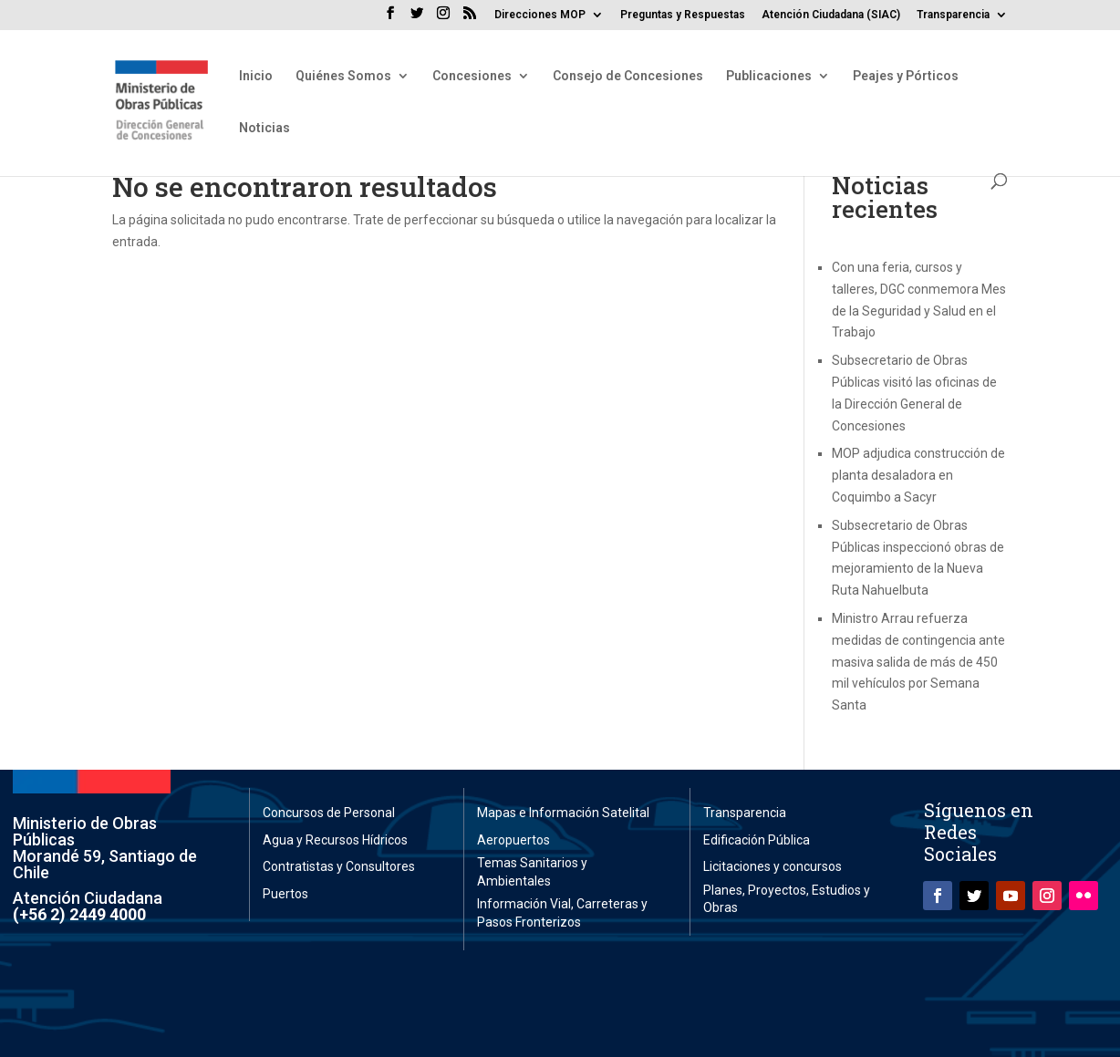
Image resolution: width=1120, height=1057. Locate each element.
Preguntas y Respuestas (682, 15)
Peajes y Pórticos (906, 76)
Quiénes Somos (343, 76)
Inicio (256, 76)
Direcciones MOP (540, 15)
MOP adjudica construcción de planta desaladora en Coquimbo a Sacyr (918, 475)
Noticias (264, 128)
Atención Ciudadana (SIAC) (831, 15)
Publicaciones (769, 76)
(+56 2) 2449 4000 (79, 914)
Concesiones (472, 76)
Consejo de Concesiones (628, 76)
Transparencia (953, 15)
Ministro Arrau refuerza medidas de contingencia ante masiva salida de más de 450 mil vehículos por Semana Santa (918, 661)
